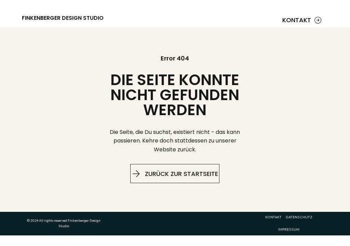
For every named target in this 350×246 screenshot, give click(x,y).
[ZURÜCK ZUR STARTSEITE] (174, 173)
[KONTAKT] (302, 20)
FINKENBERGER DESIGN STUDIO (63, 18)
